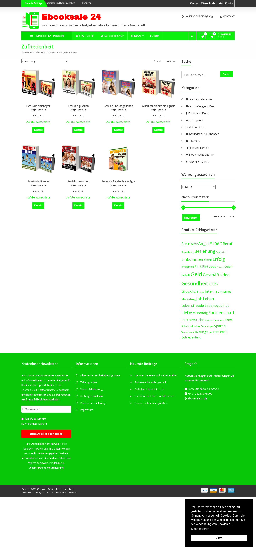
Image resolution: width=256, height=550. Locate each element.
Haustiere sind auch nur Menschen (154, 396)
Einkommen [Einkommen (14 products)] (192, 259)
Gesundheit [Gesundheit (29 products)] (194, 283)
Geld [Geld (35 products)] (196, 274)
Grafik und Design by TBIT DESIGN (37, 492)
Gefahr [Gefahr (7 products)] (229, 266)
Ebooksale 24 (71, 17)
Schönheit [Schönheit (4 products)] (195, 326)
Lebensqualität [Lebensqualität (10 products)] (217, 305)
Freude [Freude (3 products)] (220, 267)
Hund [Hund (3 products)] (201, 292)
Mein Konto (225, 3)
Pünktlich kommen (78, 181)
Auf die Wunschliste (38, 122)
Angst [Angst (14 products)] (203, 243)
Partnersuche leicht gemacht (151, 382)
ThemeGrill (71, 492)
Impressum (86, 410)
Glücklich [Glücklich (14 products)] (189, 291)
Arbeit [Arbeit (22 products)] (216, 243)
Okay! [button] (219, 538)
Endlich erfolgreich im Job (149, 389)
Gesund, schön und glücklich (151, 403)
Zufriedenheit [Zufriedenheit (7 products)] (190, 337)
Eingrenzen (191, 217)
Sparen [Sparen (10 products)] (220, 325)
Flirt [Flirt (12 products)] (198, 266)
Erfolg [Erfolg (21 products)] (219, 259)
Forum (154, 35)
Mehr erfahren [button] (200, 528)
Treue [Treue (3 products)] (209, 332)
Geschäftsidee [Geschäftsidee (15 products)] (216, 274)
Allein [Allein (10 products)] (185, 243)
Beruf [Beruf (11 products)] (227, 243)
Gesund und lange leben (118, 106)
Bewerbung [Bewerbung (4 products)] (187, 251)
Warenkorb (208, 3)
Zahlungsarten (88, 382)
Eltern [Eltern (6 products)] (208, 260)
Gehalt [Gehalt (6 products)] (185, 275)
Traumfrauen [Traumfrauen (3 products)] (187, 332)
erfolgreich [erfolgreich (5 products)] (187, 266)
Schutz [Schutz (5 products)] (185, 326)
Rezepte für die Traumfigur (118, 181)
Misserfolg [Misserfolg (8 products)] (200, 313)
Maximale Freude (38, 181)
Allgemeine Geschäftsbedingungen (100, 375)
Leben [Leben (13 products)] (208, 298)
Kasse (194, 3)
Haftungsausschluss (91, 396)
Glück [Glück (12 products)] (213, 283)
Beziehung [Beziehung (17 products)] (204, 251)
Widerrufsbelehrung (91, 389)
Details (38, 130)
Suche (226, 74)
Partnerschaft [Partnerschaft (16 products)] (221, 312)
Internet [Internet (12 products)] (212, 291)
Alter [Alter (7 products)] (194, 244)
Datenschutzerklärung (34, 423)
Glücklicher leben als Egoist (158, 106)
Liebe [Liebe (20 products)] (186, 312)
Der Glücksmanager (38, 106)
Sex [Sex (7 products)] (203, 326)
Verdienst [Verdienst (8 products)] (220, 332)
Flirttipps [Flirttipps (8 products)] (209, 266)
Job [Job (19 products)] (199, 298)
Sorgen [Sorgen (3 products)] (210, 326)
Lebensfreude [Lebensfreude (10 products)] (192, 305)
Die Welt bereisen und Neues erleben (62, 3)
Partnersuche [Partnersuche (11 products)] (192, 319)
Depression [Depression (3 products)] (221, 252)
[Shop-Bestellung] (44, 61)
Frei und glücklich (78, 106)
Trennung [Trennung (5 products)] (200, 332)
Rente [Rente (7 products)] (229, 320)
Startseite (26, 52)
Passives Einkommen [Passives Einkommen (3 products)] (214, 320)
